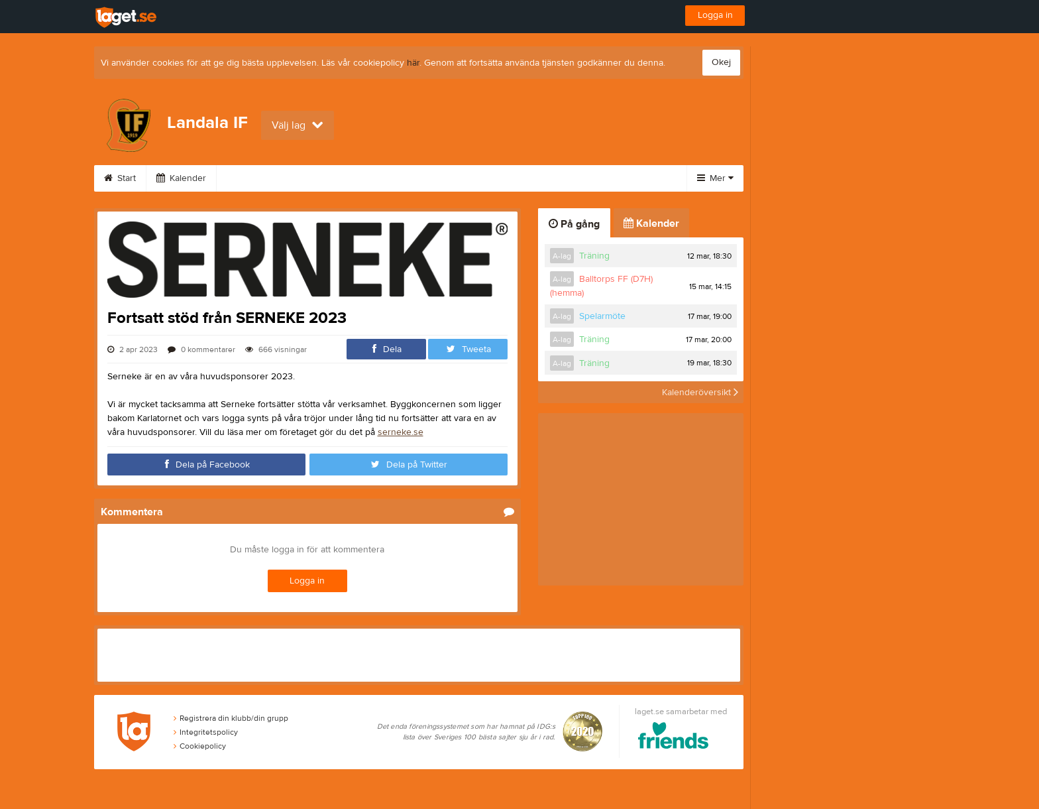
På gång (574, 224)
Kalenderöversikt (700, 392)
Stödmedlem (547, 178)
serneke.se (400, 432)
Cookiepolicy (200, 746)
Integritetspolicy (206, 732)
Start (120, 178)
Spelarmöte (602, 316)
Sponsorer (255, 178)
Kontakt (474, 178)
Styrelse (409, 178)
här (413, 63)
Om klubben (335, 178)
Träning (594, 256)
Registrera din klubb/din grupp (231, 718)
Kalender (181, 178)
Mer (715, 178)
